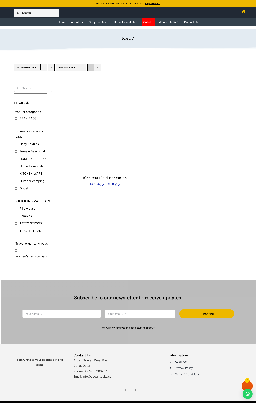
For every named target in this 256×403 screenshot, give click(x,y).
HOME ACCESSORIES (35, 159)
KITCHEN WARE (31, 173)
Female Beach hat (32, 151)
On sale (24, 102)
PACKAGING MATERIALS (32, 201)
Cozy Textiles (29, 144)
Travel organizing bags (31, 243)
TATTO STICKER (31, 223)
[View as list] (97, 67)
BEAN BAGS (28, 118)
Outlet (24, 188)
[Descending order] (51, 67)
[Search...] (36, 13)
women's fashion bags (31, 256)
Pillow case (28, 208)
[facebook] (121, 390)
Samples (26, 216)
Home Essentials (31, 166)
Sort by (26, 67)
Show (66, 67)
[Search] (18, 13)
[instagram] (126, 390)
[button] (248, 394)
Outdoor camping (32, 181)
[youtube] (130, 390)
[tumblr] (135, 390)
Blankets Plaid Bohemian (105, 178)
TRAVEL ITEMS (30, 231)
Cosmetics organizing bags (30, 133)
